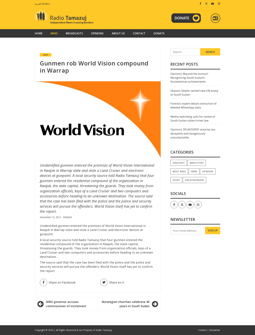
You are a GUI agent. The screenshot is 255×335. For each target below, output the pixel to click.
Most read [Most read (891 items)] (179, 171)
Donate (159, 33)
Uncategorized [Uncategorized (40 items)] (194, 180)
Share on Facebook (57, 282)
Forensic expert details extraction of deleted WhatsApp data (193, 105)
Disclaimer (214, 330)
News (54, 33)
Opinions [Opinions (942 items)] (207, 171)
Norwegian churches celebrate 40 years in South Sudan (125, 304)
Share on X (112, 282)
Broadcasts (74, 33)
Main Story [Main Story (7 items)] (197, 162)
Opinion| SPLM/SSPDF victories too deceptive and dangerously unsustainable (192, 133)
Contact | (203, 330)
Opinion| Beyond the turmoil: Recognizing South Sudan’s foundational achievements (189, 78)
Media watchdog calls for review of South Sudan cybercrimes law (192, 118)
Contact (139, 33)
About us (118, 33)
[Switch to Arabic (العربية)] (43, 3)
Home (38, 33)
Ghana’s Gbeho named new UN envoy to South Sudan (194, 92)
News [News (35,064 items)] (194, 171)
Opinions (97, 33)
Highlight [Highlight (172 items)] (179, 162)
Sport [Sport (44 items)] (176, 180)
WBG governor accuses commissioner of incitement (66, 304)
